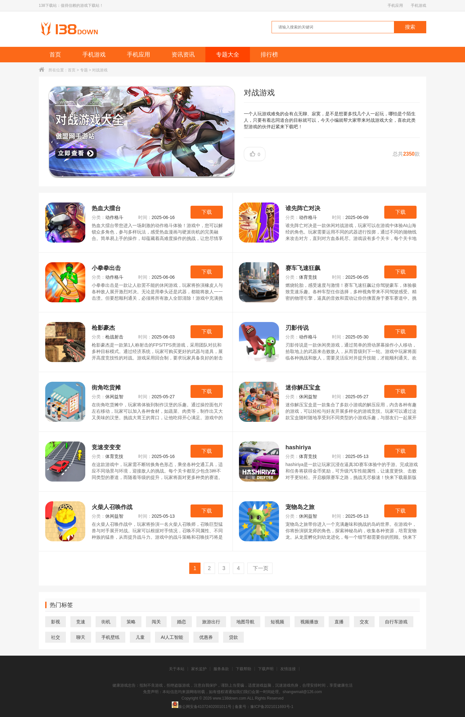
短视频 (277, 621)
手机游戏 (418, 5)
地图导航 (245, 621)
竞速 (80, 621)
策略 (131, 621)
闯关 (156, 621)
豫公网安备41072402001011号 (202, 706)
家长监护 (199, 669)
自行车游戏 (396, 621)
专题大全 (227, 54)
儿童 (140, 637)
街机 (105, 621)
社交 (55, 637)
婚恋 (181, 621)
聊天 (80, 637)
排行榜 (269, 54)
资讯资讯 (183, 54)
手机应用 (395, 5)
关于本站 (176, 669)
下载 (207, 212)
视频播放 (309, 621)
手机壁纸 (110, 637)
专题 (84, 70)
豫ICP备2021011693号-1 (271, 706)
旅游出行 (211, 621)
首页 (55, 54)
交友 (364, 621)
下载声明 (266, 669)
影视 (55, 621)
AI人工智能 (172, 637)
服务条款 (221, 669)
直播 (339, 621)
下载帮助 (243, 669)
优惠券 (206, 637)
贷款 (233, 637)
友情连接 (288, 669)
